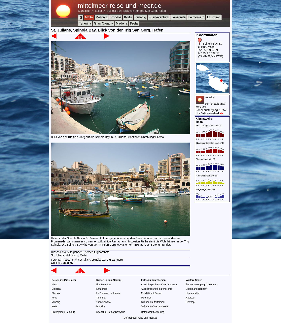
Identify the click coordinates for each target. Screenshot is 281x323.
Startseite (84, 10)
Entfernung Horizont (196, 289)
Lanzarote (178, 17)
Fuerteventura (159, 17)
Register (190, 297)
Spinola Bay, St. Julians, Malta (210, 45)
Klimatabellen (193, 293)
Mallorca (102, 17)
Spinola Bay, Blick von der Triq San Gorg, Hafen (136, 10)
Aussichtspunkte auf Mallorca (156, 289)
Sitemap (190, 302)
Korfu (128, 17)
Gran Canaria (103, 23)
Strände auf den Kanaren (154, 306)
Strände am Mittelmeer (153, 302)
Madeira (121, 23)
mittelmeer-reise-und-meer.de (119, 5)
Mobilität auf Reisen (151, 293)
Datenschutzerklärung (152, 312)
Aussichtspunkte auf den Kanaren (159, 284)
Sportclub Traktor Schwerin (110, 312)
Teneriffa (85, 23)
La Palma (214, 17)
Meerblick (146, 297)
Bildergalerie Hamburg (63, 312)
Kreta (134, 23)
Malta (98, 10)
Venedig (140, 17)
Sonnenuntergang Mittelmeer (201, 284)
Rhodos (115, 17)
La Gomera (196, 17)
